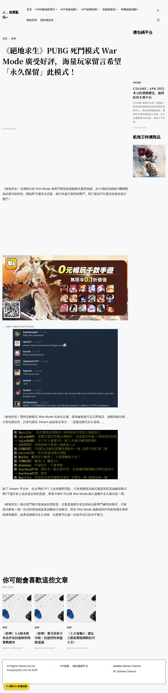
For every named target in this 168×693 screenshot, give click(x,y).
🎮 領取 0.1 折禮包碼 (16, 686)
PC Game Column (124, 671)
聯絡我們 (32, 20)
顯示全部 (7, 587)
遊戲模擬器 (109, 9)
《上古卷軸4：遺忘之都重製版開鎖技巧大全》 (81, 637)
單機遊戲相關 (129, 9)
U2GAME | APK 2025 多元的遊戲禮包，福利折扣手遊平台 (148, 92)
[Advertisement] (65, 104)
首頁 (29, 9)
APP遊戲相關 (68, 9)
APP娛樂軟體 (89, 9)
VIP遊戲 (137, 82)
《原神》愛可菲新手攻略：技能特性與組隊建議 (49, 637)
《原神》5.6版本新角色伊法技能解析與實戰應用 (16, 637)
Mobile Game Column (127, 666)
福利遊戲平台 (80, 666)
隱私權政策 (46, 20)
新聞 (13, 38)
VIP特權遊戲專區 (45, 9)
